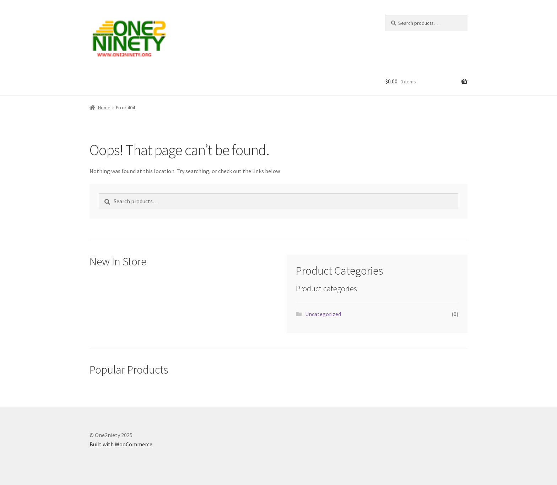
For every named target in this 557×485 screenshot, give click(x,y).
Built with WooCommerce (121, 444)
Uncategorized (323, 314)
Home (104, 107)
